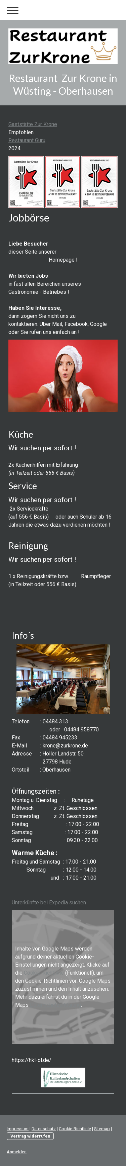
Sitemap (102, 1128)
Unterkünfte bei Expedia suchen (49, 902)
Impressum (18, 1128)
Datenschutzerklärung (55, 1005)
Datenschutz (44, 1128)
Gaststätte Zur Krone (32, 124)
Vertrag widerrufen (30, 1136)
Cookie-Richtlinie (44, 973)
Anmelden (17, 1151)
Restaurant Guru (26, 140)
